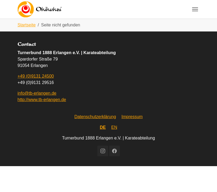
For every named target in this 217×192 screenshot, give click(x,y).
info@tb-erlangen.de (37, 93)
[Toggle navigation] (195, 9)
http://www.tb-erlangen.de (42, 99)
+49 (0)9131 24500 (36, 76)
